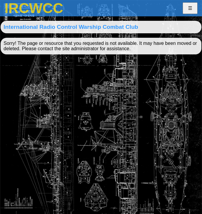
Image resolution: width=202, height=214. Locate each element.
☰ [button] (190, 8)
